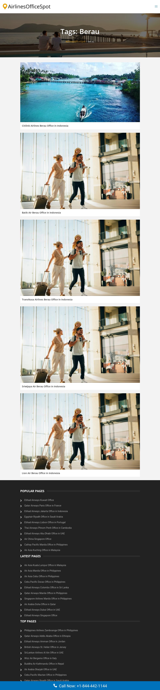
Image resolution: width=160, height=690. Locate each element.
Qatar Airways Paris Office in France (42, 505)
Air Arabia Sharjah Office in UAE (40, 669)
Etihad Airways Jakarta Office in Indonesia (46, 511)
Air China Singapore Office (37, 539)
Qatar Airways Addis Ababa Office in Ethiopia (47, 636)
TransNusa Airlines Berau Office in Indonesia (47, 299)
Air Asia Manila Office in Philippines (42, 570)
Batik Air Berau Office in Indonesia (41, 212)
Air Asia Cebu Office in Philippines (41, 576)
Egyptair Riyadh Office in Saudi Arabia (43, 516)
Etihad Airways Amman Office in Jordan (44, 641)
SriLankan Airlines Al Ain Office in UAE (43, 652)
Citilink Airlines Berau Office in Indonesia (45, 125)
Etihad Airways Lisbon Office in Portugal (45, 522)
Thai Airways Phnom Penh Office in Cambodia (48, 528)
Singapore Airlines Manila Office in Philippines (48, 598)
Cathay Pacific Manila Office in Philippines (46, 544)
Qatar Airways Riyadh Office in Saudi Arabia (46, 680)
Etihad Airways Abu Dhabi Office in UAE (44, 533)
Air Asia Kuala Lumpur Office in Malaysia (45, 565)
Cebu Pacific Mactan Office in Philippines (45, 675)
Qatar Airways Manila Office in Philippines (45, 593)
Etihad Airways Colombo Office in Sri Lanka (46, 587)
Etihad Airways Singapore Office (40, 615)
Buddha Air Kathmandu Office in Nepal (44, 663)
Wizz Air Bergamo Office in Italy (40, 658)
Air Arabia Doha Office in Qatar (40, 604)
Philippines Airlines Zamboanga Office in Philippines (51, 630)
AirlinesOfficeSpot (76, 41)
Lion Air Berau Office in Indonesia (41, 473)
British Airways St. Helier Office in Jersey (45, 647)
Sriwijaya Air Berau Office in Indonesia (43, 386)
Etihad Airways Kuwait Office (39, 500)
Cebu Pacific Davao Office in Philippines (44, 582)
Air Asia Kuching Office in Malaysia (42, 550)
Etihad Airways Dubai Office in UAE (42, 609)
